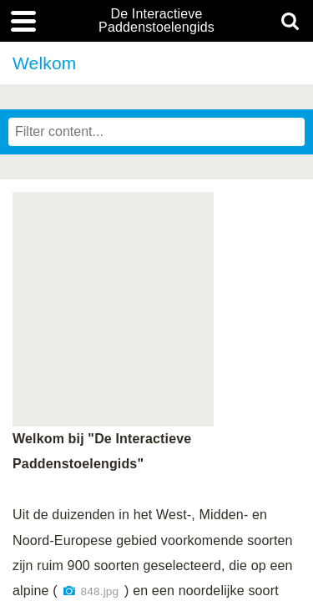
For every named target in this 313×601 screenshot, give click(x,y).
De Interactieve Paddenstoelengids (156, 21)
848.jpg (100, 591)
